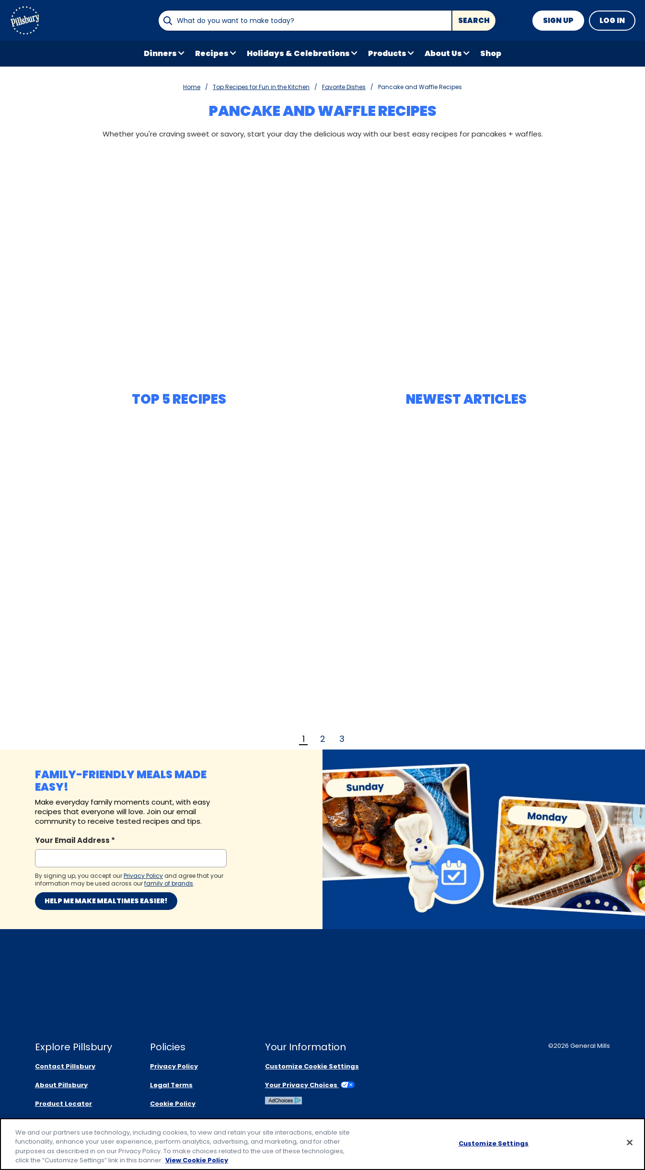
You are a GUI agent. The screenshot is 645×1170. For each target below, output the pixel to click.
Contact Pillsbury (65, 1066)
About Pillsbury (61, 1085)
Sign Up (558, 20)
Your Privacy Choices (310, 1085)
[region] (322, 1144)
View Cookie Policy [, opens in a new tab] (196, 1160)
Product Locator (63, 1103)
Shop (490, 53)
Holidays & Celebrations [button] (298, 53)
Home (191, 87)
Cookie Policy (173, 1103)
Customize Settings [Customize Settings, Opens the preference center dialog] (494, 1143)
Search (474, 20)
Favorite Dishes (344, 87)
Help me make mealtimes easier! (106, 901)
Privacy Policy (174, 1066)
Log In (612, 20)
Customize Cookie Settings (312, 1066)
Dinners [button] (160, 53)
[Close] (629, 1142)
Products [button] (387, 53)
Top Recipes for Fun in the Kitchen (261, 87)
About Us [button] (443, 53)
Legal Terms (171, 1085)
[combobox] (305, 21)
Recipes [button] (212, 53)
